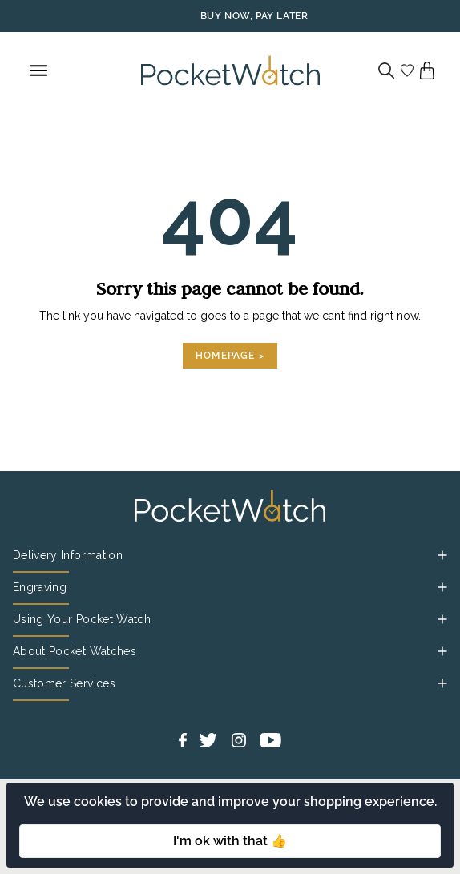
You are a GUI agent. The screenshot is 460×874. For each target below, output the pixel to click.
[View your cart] (427, 70)
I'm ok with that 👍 (230, 840)
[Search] (386, 70)
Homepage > (230, 355)
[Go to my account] (407, 70)
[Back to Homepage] (230, 70)
